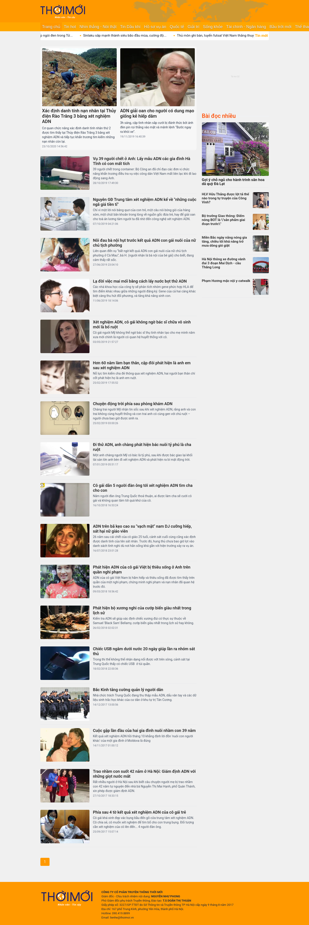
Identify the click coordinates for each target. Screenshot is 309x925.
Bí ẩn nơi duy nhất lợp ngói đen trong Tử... (47, 35)
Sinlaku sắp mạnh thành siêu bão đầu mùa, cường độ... (131, 35)
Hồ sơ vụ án (155, 27)
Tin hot (70, 27)
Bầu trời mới (280, 27)
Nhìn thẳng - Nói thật (97, 27)
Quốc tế (177, 27)
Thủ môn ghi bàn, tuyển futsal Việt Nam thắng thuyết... (225, 35)
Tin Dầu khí (130, 27)
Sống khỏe (213, 27)
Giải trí (193, 27)
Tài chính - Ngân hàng (246, 27)
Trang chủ (51, 27)
